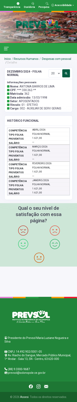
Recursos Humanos (26, 58)
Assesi (24, 397)
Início (7, 58)
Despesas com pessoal (56, 58)
